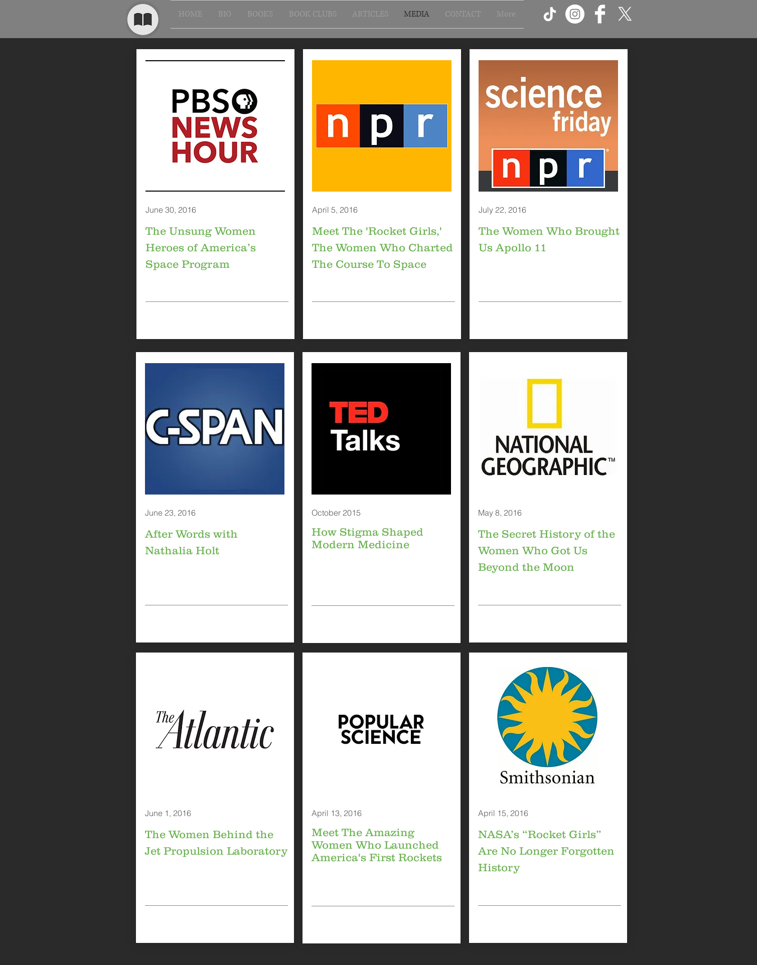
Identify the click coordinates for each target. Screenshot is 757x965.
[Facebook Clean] (600, 14)
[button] (260, 14)
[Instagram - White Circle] (574, 14)
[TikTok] (549, 14)
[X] (625, 14)
